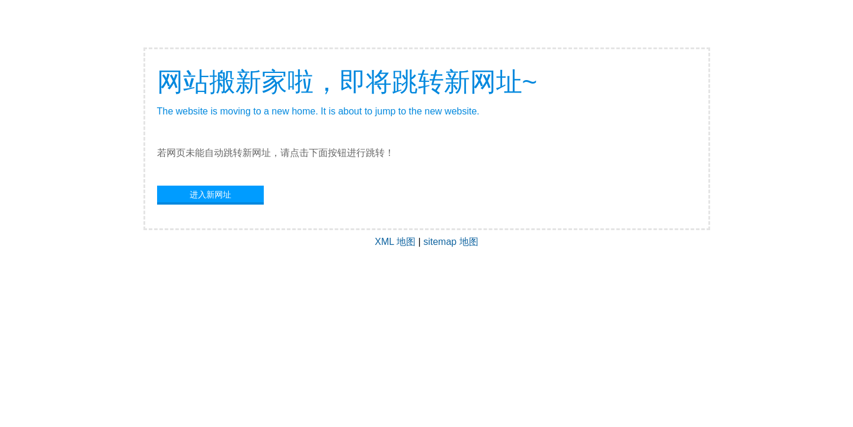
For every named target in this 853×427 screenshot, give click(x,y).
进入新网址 (210, 194)
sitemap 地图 (450, 242)
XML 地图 (395, 242)
